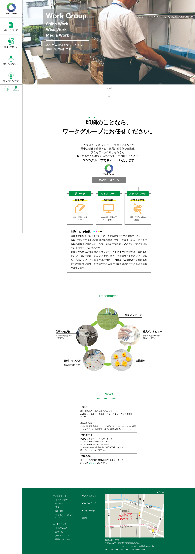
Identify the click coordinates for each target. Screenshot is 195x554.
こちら (91, 450)
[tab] (11, 26)
